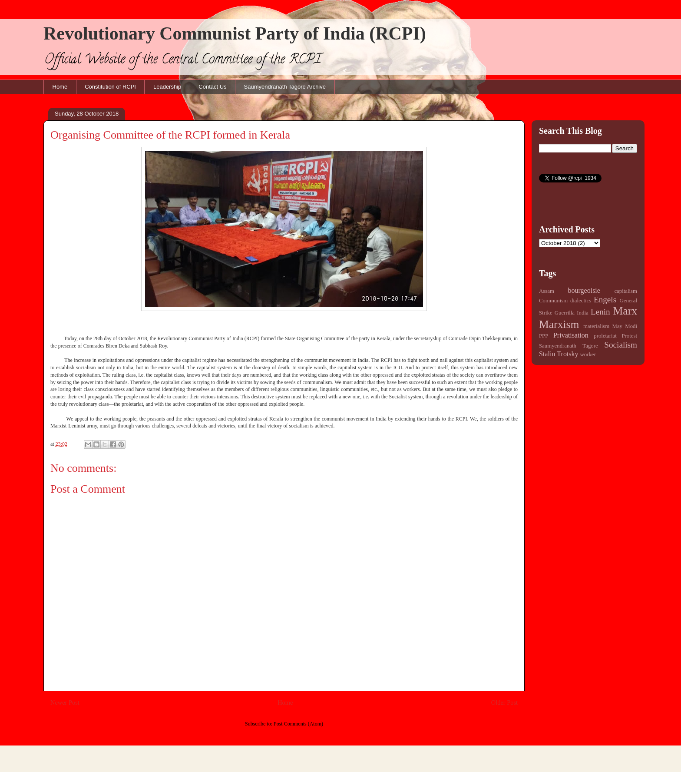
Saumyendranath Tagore (568, 346)
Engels (605, 299)
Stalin (547, 354)
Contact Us (212, 86)
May (617, 326)
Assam (546, 291)
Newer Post (64, 702)
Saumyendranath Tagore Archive (285, 86)
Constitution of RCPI (110, 86)
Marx (625, 311)
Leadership (167, 86)
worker (588, 354)
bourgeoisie (584, 290)
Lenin (600, 311)
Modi (631, 326)
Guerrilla (565, 313)
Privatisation (570, 335)
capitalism (625, 291)
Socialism (620, 344)
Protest (629, 336)
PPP (543, 336)
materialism (596, 326)
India (582, 313)
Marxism (559, 324)
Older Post (504, 702)
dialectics (580, 301)
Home (60, 86)
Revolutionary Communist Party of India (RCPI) (234, 33)
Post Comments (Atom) (298, 724)
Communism (553, 301)
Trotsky (567, 354)
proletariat (605, 336)
